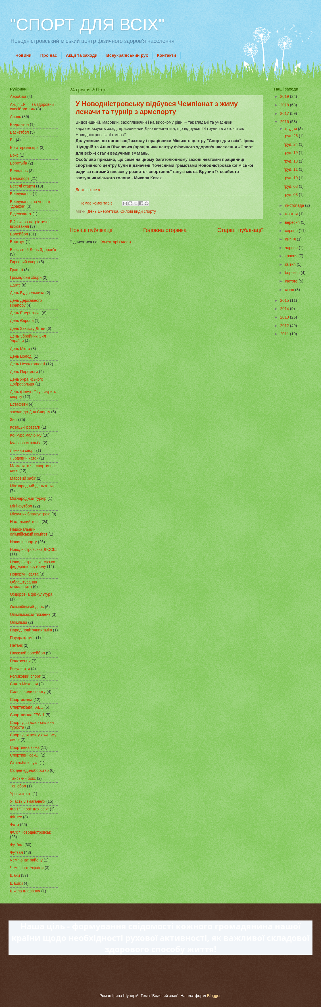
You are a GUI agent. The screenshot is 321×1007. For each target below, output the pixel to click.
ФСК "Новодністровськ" (31, 832)
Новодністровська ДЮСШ (33, 549)
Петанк (16, 645)
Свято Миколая (24, 684)
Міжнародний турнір (28, 498)
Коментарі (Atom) (115, 242)
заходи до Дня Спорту (30, 412)
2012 (285, 326)
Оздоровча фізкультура (31, 594)
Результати (20, 669)
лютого (292, 281)
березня (293, 273)
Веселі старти (22, 186)
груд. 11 (291, 169)
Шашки (16, 883)
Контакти (166, 55)
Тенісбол (18, 786)
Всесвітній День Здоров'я (33, 250)
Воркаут (17, 242)
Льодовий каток (24, 458)
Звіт (13, 420)
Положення (20, 661)
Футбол (16, 845)
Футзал (16, 852)
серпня (292, 231)
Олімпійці (18, 622)
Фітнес (16, 817)
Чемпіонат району (26, 860)
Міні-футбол (21, 506)
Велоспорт (19, 178)
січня (290, 290)
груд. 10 (291, 178)
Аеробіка (18, 96)
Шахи (15, 875)
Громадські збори (25, 277)
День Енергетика (102, 211)
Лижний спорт (22, 450)
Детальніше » (88, 190)
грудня (291, 129)
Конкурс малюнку (25, 435)
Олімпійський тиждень (30, 614)
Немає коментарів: (97, 203)
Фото (14, 825)
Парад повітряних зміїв (31, 630)
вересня (293, 222)
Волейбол (19, 234)
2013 (285, 317)
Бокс (14, 155)
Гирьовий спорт (24, 262)
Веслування (21, 194)
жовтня (292, 214)
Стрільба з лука (24, 763)
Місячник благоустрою (30, 514)
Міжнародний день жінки (32, 486)
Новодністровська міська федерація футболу (32, 564)
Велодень (19, 171)
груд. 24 (291, 144)
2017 (285, 113)
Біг (12, 140)
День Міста (20, 349)
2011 (285, 334)
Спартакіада (21, 700)
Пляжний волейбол (27, 653)
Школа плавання (25, 891)
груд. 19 (291, 153)
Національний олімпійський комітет (28, 531)
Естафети (19, 404)
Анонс (15, 117)
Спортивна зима (24, 747)
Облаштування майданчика (23, 584)
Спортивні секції (24, 755)
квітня (291, 264)
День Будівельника (27, 293)
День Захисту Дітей (27, 328)
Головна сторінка (165, 230)
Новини (23, 55)
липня (291, 239)
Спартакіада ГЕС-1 (27, 715)
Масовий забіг (23, 478)
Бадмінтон (19, 125)
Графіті (16, 270)
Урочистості (20, 794)
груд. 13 (291, 161)
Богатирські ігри (24, 148)
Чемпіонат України (26, 868)
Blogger (213, 996)
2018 (285, 105)
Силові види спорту (138, 211)
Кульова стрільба (25, 443)
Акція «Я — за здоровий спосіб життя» (32, 106)
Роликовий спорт (25, 676)
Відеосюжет (21, 214)
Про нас (48, 55)
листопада (295, 205)
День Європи (22, 321)
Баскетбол (19, 132)
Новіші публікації (91, 230)
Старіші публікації (240, 230)
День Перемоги (24, 372)
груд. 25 (291, 136)
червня (292, 248)
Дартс (15, 285)
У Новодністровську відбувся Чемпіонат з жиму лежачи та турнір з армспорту (157, 107)
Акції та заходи (81, 55)
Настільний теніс (25, 522)
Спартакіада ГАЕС (26, 707)
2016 (285, 122)
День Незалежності (27, 364)
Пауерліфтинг (22, 638)
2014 (285, 309)
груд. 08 (291, 186)
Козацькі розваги (25, 427)
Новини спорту (23, 542)
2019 (285, 96)
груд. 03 (291, 195)
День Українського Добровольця (26, 381)
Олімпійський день (27, 607)
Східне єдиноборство (29, 770)
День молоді (21, 356)
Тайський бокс (23, 778)
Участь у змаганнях (27, 801)
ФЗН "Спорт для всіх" (29, 809)
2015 (285, 300)
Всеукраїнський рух (127, 55)
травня (292, 256)
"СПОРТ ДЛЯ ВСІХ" (87, 24)
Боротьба (18, 163)
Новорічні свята (24, 574)
